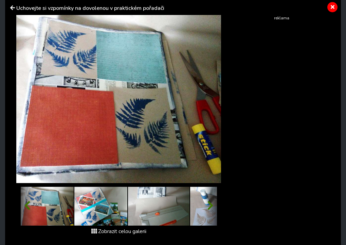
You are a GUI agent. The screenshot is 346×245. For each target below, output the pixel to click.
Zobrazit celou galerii (118, 231)
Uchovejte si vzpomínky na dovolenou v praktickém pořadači (90, 8)
